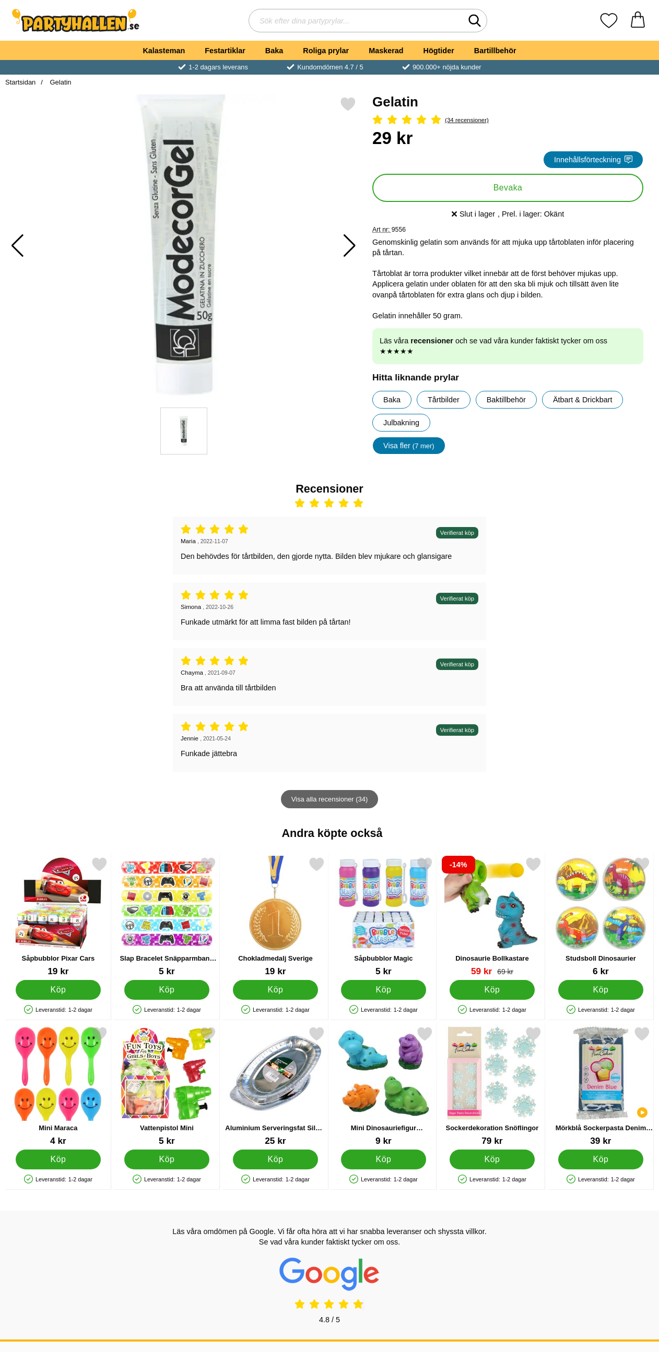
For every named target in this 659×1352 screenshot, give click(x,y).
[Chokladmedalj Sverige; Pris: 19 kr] (275, 916)
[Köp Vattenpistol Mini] (166, 1159)
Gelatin (60, 82)
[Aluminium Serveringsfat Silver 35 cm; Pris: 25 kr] (275, 1086)
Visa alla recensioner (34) (329, 799)
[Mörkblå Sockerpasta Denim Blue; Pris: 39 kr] (601, 1086)
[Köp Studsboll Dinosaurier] (600, 990)
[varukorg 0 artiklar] (638, 21)
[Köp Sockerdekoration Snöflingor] (492, 1159)
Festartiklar (225, 50)
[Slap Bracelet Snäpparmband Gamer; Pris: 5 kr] (167, 916)
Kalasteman (164, 50)
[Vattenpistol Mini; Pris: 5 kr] (167, 1086)
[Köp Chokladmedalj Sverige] (275, 990)
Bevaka (508, 187)
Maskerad (386, 50)
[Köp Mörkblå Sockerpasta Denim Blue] (600, 1159)
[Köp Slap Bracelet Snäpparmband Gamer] (166, 990)
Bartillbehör (495, 50)
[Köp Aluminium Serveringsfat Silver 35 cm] (275, 1159)
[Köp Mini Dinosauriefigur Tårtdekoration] (384, 1159)
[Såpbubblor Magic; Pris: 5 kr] (384, 916)
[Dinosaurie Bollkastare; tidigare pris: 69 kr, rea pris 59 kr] (492, 916)
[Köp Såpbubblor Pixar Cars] (58, 990)
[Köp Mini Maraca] (58, 1159)
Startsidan (20, 82)
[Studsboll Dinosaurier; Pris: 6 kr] (601, 916)
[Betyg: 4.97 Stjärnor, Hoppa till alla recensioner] (507, 120)
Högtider (438, 50)
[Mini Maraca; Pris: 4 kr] (58, 1086)
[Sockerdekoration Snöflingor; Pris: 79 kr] (492, 1086)
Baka (274, 50)
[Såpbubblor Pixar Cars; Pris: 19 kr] (58, 916)
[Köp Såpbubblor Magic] (384, 990)
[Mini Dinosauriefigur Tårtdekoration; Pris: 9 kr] (384, 1086)
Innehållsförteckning (593, 159)
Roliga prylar (326, 50)
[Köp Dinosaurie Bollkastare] (492, 990)
